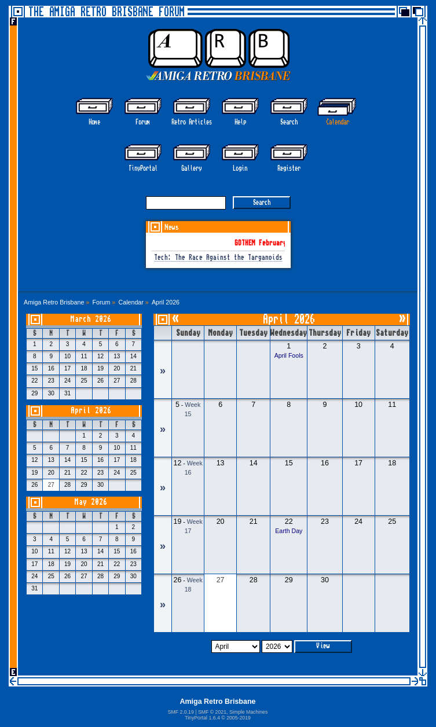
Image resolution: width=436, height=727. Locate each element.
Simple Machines (248, 712)
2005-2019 (238, 718)
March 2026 (91, 319)
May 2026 (91, 502)
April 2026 (91, 410)
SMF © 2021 (212, 712)
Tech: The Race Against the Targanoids (218, 258)
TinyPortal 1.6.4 (202, 718)
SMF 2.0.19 (181, 712)
